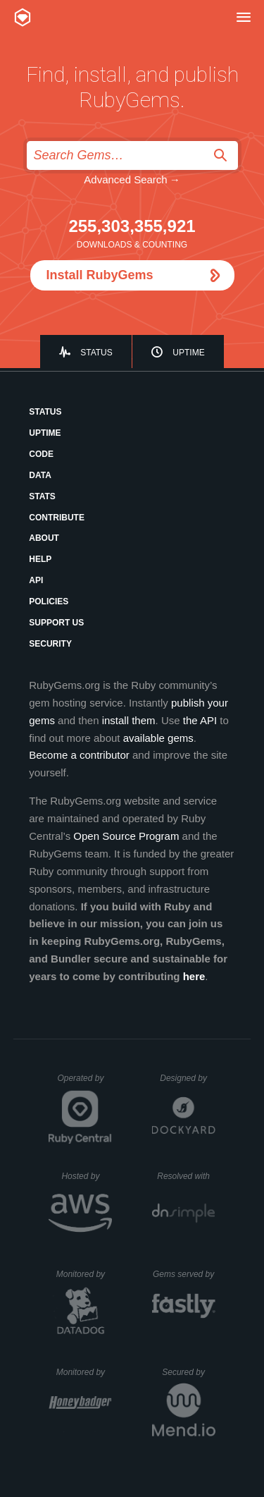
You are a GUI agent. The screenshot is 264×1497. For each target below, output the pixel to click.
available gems (158, 738)
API (36, 580)
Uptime (188, 353)
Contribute (56, 518)
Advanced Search (125, 179)
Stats (42, 496)
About (44, 538)
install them (129, 720)
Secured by (188, 1372)
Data (40, 475)
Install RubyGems (99, 275)
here (194, 976)
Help (40, 559)
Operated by (84, 1083)
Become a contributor (79, 755)
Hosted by (86, 1176)
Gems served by (184, 1274)
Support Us (56, 623)
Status (96, 353)
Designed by (187, 1078)
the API (200, 720)
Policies (48, 601)
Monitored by (84, 1274)
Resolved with (186, 1176)
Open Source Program (126, 836)
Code (41, 454)
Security (50, 644)
